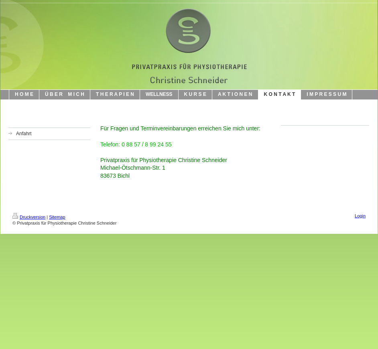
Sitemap (57, 217)
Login (360, 215)
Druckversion (28, 217)
